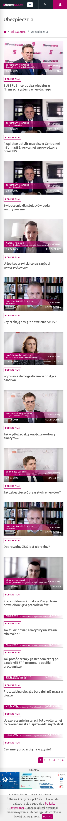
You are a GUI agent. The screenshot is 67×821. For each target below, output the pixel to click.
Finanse (56, 615)
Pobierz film (12, 79)
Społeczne (54, 129)
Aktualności (18, 31)
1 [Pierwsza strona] (40, 760)
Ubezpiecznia (53, 71)
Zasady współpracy (17, 794)
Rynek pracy (53, 249)
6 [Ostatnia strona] (63, 760)
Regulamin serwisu (41, 794)
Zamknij (47, 816)
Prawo (57, 586)
